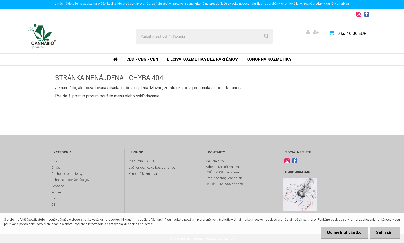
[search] (266, 36)
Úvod (55, 161)
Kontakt (56, 192)
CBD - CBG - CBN (142, 59)
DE (53, 204)
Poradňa (57, 186)
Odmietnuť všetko (343, 232)
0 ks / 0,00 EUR (351, 33)
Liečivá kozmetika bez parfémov (202, 59)
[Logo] (41, 36)
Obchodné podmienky (66, 174)
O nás (55, 167)
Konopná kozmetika (268, 59)
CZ (53, 198)
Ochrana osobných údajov (70, 180)
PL (53, 211)
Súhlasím (384, 232)
